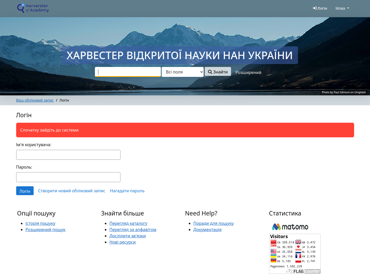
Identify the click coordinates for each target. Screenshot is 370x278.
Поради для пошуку (213, 223)
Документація (207, 229)
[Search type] (183, 72)
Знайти (218, 72)
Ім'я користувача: (33, 144)
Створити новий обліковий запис (71, 191)
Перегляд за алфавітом (133, 229)
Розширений (248, 72)
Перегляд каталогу (128, 223)
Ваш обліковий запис (35, 100)
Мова (340, 8)
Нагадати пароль (127, 191)
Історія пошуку (41, 223)
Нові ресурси (123, 242)
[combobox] (128, 72)
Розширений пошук (46, 229)
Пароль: (24, 167)
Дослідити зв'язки (128, 236)
